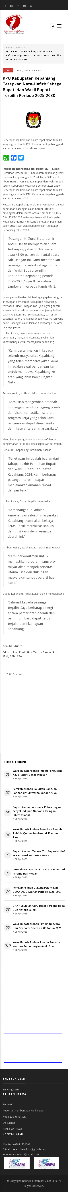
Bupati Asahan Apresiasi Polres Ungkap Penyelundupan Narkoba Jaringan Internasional (37, 811)
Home (9, 47)
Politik (19, 47)
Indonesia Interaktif (33, 1180)
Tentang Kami (11, 1089)
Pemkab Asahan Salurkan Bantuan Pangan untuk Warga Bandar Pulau (35, 791)
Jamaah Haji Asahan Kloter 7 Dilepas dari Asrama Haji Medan (39, 871)
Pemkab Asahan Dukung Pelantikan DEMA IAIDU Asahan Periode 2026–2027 (37, 889)
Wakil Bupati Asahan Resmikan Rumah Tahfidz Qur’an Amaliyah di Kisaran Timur (37, 833)
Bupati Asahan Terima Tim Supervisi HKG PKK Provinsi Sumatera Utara (39, 853)
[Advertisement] (34, 715)
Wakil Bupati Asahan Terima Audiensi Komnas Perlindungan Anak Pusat (36, 944)
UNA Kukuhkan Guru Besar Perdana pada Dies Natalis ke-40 (39, 907)
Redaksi (7, 1104)
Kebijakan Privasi (12, 1129)
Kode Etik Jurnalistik (14, 1116)
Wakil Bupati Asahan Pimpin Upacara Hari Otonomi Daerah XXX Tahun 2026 (37, 926)
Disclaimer (9, 1122)
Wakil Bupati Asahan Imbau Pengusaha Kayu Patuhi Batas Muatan (38, 772)
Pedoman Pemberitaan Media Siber (23, 1110)
